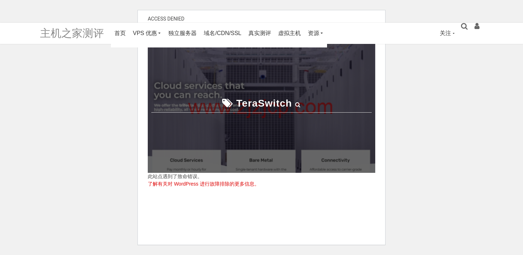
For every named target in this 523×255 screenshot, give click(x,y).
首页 (120, 33)
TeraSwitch (264, 103)
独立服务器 (182, 33)
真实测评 (259, 33)
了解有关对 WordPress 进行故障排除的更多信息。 (203, 184)
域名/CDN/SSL (222, 33)
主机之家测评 (72, 33)
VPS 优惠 (145, 33)
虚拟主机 (289, 33)
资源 (313, 33)
